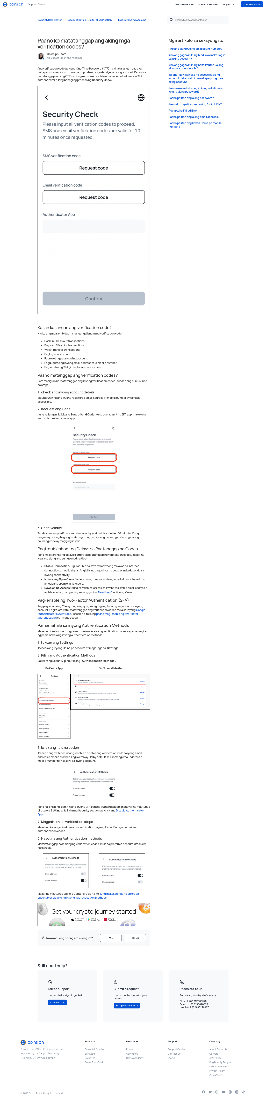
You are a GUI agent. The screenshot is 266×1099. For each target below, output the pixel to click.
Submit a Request (208, 4)
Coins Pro (90, 1058)
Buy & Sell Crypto (94, 1049)
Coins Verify (216, 1075)
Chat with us (57, 1002)
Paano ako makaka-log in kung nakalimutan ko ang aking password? (196, 90)
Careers (213, 1053)
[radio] (110, 938)
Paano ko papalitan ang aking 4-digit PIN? (195, 104)
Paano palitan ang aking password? (191, 98)
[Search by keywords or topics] (197, 20)
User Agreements (219, 1066)
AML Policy (215, 1058)
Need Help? (105, 592)
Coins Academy (134, 1058)
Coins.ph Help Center (50, 20)
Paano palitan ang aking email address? (194, 117)
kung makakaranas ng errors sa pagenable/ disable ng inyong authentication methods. (88, 895)
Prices (129, 1049)
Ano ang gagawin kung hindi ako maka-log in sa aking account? (197, 56)
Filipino (227, 4)
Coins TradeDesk (94, 1062)
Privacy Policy (217, 1070)
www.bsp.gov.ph (46, 1057)
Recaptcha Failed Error (183, 110)
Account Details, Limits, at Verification (90, 20)
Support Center (37, 4)
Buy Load (90, 1053)
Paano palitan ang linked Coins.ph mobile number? (195, 124)
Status (171, 1058)
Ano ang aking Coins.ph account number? (195, 49)
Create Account (252, 4)
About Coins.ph (218, 1049)
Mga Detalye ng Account (132, 20)
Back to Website (184, 4)
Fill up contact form (127, 1005)
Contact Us (174, 1053)
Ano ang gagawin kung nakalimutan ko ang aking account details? (196, 66)
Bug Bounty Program (220, 1062)
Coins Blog (132, 1053)
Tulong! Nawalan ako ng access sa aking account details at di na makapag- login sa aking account (196, 78)
